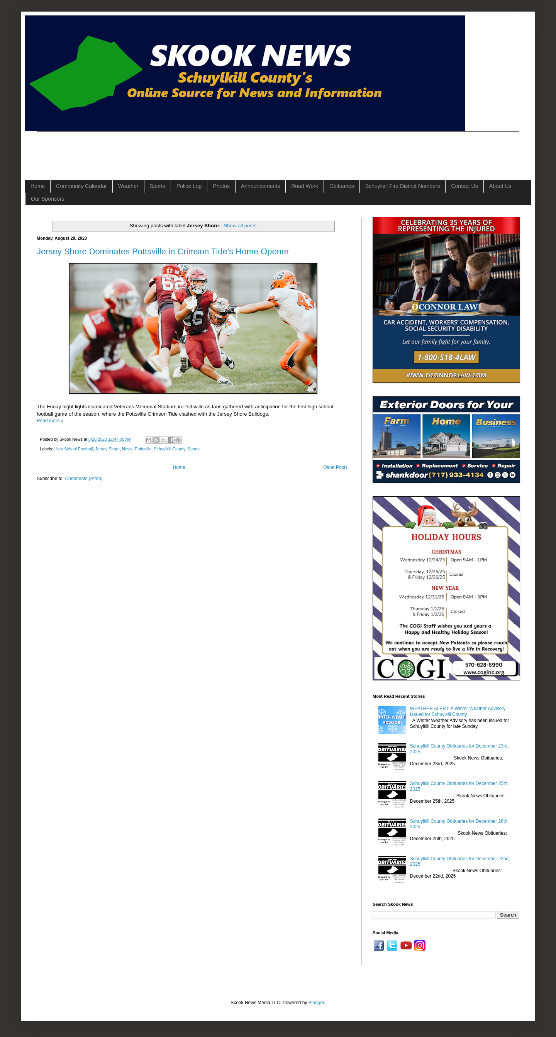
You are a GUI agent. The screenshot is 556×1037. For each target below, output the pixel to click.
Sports (157, 186)
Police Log (189, 186)
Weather (128, 186)
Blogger (316, 1002)
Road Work (304, 186)
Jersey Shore (107, 449)
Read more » (50, 420)
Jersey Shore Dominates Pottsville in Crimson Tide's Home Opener (163, 251)
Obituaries (341, 186)
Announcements (260, 186)
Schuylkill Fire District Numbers (402, 186)
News (127, 449)
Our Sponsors (47, 199)
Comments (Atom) (83, 478)
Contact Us (464, 186)
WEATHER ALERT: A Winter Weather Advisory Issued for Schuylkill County (457, 711)
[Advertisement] (177, 149)
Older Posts (335, 467)
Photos (221, 186)
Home (38, 186)
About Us (500, 186)
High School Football (73, 449)
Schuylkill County (169, 449)
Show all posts (240, 225)
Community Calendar (81, 186)
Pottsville (143, 449)
